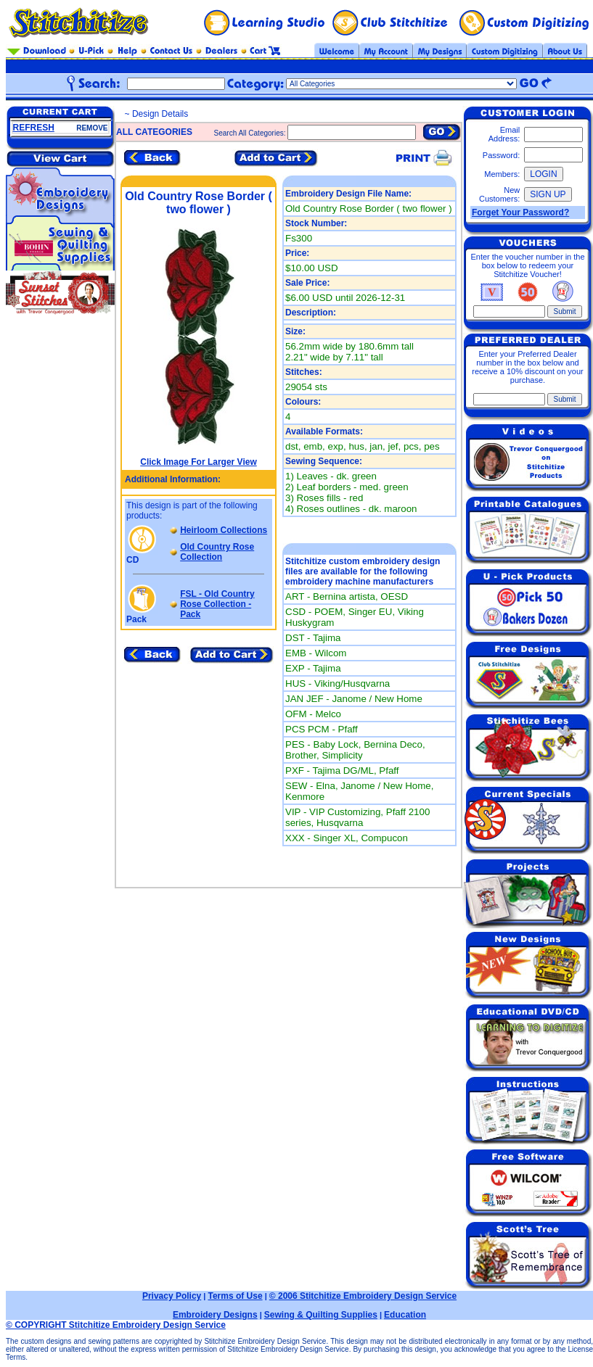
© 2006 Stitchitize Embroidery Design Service (363, 1296)
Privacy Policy (171, 1296)
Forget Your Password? (520, 212)
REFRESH (33, 128)
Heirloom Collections (223, 530)
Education (405, 1315)
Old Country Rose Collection (217, 552)
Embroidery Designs (215, 1315)
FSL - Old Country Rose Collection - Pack (217, 604)
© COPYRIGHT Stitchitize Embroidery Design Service (116, 1325)
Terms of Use (235, 1296)
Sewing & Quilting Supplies (320, 1315)
